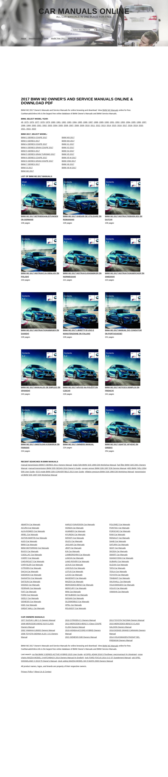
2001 (39, 128)
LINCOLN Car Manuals (75, 624)
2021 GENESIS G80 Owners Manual (81, 734)
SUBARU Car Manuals (119, 613)
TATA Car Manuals (117, 624)
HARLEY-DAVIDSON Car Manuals (80, 549)
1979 (48, 125)
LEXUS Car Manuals (74, 619)
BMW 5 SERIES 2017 (30, 156)
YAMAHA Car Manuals (119, 665)
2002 (44, 128)
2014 (109, 128)
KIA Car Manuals (72, 595)
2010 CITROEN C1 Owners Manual (80, 710)
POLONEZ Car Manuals (119, 549)
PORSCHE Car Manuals (119, 561)
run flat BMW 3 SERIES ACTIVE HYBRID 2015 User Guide (64, 768)
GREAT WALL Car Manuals (32, 694)
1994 (128, 125)
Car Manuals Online (84, 11)
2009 (82, 128)
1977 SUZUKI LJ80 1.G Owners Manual (38, 710)
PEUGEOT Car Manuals (75, 694)
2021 (23, 132)
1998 (23, 128)
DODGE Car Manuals (30, 653)
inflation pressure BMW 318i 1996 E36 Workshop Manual (109, 485)
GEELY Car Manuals (30, 676)
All (22, 125)
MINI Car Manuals (73, 665)
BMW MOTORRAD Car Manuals (35, 590)
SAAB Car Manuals (117, 578)
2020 (141, 128)
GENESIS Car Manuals (31, 682)
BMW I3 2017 (27, 173)
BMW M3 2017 (68, 143)
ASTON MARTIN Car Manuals (34, 572)
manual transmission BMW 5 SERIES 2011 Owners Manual (46, 478)
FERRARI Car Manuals (31, 659)
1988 (96, 125)
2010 (87, 128)
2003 (50, 128)
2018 (130, 128)
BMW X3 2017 (68, 153)
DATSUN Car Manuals (30, 647)
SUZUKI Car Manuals (118, 619)
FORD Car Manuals (29, 671)
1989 (101, 125)
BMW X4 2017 (68, 156)
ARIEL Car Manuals (29, 567)
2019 (135, 128)
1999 (28, 128)
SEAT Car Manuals (117, 590)
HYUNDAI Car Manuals (75, 567)
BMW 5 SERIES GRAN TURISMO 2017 (38, 160)
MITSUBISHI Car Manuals (76, 671)
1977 (37, 125)
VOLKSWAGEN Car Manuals (121, 653)
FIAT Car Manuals (28, 665)
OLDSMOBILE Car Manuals (77, 682)
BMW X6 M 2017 (69, 173)
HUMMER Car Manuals (75, 561)
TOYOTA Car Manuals (118, 636)
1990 (106, 125)
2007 (71, 128)
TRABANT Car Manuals (119, 642)
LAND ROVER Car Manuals (77, 613)
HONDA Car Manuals (74, 555)
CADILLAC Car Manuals (31, 601)
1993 (122, 125)
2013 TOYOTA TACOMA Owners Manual (126, 710)
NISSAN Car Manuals (74, 676)
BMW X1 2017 (68, 149)
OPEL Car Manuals (73, 688)
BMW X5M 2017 (69, 166)
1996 (139, 125)
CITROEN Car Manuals (31, 624)
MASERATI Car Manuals (75, 642)
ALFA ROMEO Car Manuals (33, 561)
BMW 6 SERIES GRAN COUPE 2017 (37, 166)
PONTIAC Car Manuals (119, 555)
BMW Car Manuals (29, 584)
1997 (144, 125)
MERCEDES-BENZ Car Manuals (79, 653)
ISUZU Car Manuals (73, 578)
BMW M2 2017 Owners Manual (78, 458)
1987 (90, 125)
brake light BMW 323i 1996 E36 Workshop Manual (94, 478)
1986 (85, 125)
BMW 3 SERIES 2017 (30, 146)
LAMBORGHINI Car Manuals (77, 601)
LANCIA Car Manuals (74, 607)
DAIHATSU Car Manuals (31, 642)
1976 (32, 125)
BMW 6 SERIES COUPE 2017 (34, 163)
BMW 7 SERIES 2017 (30, 170)
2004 (55, 128)
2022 (28, 132)
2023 (34, 132)
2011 (93, 128)
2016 (119, 128)
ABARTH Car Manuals (30, 549)
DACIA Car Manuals (29, 630)
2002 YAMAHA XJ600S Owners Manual (38, 725)
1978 (42, 125)
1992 (117, 125)
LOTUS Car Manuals (74, 630)
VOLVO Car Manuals (118, 659)
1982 (64, 125)
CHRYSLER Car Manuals (32, 619)
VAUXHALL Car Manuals (120, 647)
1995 (133, 125)
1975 (26, 125)
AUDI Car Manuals (29, 578)
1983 (69, 125)
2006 (66, 128)
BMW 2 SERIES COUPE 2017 (34, 143)
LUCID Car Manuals (73, 636)
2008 (77, 128)
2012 (98, 128)
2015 (114, 128)
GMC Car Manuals (29, 688)
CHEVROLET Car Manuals (32, 613)
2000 (34, 128)
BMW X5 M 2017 (69, 163)
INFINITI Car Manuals (74, 572)
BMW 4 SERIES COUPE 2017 (34, 149)
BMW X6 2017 (68, 170)
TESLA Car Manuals (118, 630)
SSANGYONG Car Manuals (121, 607)
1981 (58, 125)
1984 (74, 125)
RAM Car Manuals (117, 567)
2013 (103, 128)
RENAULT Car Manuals (119, 572)
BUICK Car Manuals (29, 595)
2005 (60, 128)
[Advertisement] (84, 66)
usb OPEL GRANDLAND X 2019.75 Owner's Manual (70, 775)
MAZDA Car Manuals (74, 647)
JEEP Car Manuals (73, 590)
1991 (112, 125)
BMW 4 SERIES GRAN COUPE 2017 (37, 153)
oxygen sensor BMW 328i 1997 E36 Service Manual (104, 481)
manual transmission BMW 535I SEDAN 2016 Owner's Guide (54, 481)
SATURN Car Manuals (118, 584)
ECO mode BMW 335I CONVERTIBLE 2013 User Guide (60, 485)
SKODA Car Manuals (118, 595)
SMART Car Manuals (118, 601)
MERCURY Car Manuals (75, 659)
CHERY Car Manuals (30, 607)
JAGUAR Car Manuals (75, 584)
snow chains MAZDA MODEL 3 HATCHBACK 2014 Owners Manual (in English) (73, 771)
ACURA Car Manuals (30, 555)
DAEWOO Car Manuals (31, 636)
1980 (53, 125)
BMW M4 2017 (68, 146)
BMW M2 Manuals (110, 110)
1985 (80, 125)
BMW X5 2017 (68, 160)
